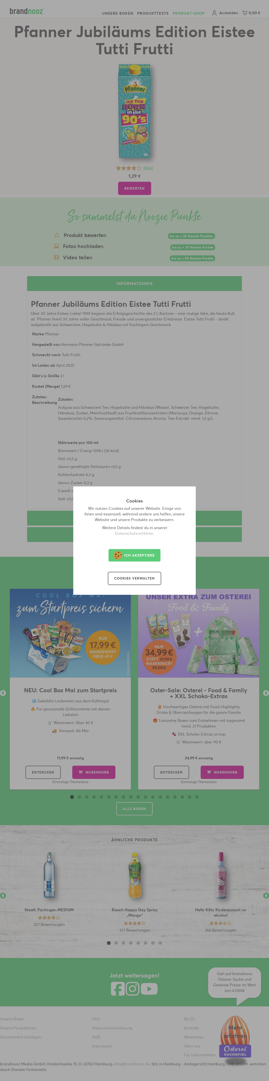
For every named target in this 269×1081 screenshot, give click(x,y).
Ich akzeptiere (134, 555)
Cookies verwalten (134, 578)
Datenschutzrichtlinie (134, 533)
